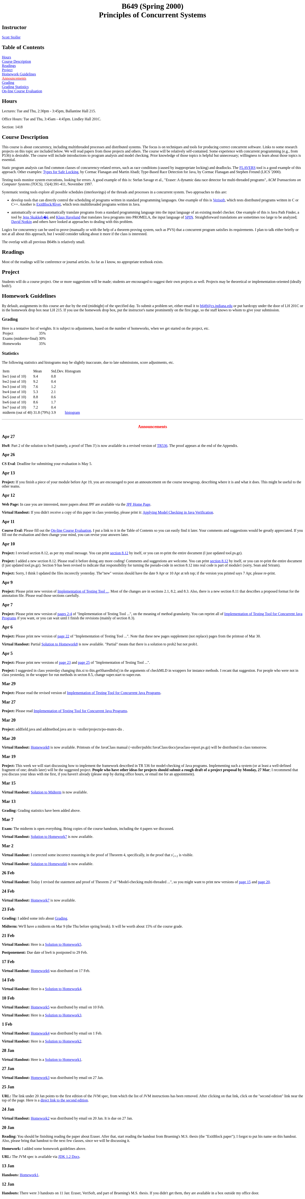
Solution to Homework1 (63, 1060)
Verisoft (219, 200)
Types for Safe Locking (60, 172)
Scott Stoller (11, 37)
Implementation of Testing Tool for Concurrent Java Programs (113, 693)
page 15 (245, 882)
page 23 (65, 662)
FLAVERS (247, 168)
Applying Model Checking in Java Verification (178, 512)
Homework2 (40, 1118)
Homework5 (40, 1007)
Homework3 (40, 1078)
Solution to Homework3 (63, 1015)
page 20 (264, 882)
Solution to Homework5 (63, 944)
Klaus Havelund (68, 217)
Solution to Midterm (46, 792)
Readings (9, 66)
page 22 (63, 636)
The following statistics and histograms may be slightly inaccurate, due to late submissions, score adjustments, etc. (152, 385)
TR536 (162, 446)
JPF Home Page (138, 504)
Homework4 (40, 1033)
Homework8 (40, 747)
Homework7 (40, 900)
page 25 (84, 662)
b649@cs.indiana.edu (216, 306)
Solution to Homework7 (49, 837)
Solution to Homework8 (60, 644)
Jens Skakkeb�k (36, 217)
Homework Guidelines (19, 74)
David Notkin (21, 222)
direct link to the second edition (64, 1100)
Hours (6, 57)
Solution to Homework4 (63, 989)
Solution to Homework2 (63, 1041)
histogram (72, 412)
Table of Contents (23, 47)
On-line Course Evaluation (22, 91)
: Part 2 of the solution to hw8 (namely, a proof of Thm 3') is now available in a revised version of (152, 436)
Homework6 (40, 971)
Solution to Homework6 (49, 864)
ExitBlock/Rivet (48, 204)
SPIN (189, 217)
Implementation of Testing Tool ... (83, 591)
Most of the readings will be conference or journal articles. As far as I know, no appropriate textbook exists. (82, 262)
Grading (8, 83)
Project (7, 70)
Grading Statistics (15, 87)
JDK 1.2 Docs (68, 1157)
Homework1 (29, 1175)
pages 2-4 (64, 614)
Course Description (16, 61)
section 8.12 (119, 553)
